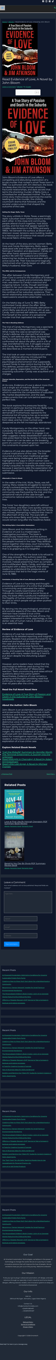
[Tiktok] (53, 1)
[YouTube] (46, 1)
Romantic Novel (15, 826)
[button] (55, 7)
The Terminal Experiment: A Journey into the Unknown (26, 755)
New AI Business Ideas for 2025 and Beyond (18, 1070)
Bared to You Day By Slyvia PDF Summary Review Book (25, 864)
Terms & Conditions (28, 1324)
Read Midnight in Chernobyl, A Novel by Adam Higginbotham (27, 760)
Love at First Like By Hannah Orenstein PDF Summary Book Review (26, 822)
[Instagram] (50, 1)
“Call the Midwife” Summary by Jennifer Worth (27, 752)
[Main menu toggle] (2, 7)
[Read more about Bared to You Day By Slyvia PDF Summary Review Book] (14, 846)
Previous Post (6, 774)
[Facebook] (43, 1)
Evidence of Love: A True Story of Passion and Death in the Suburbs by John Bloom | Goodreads (26, 696)
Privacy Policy (28, 1327)
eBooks (19, 87)
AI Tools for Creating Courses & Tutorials (16, 1066)
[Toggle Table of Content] (35, 92)
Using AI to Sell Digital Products (14, 1166)
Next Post (51, 774)
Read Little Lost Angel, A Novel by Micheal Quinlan (24, 765)
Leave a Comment (9, 87)
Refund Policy (28, 1322)
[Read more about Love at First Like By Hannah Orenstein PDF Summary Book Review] (14, 804)
